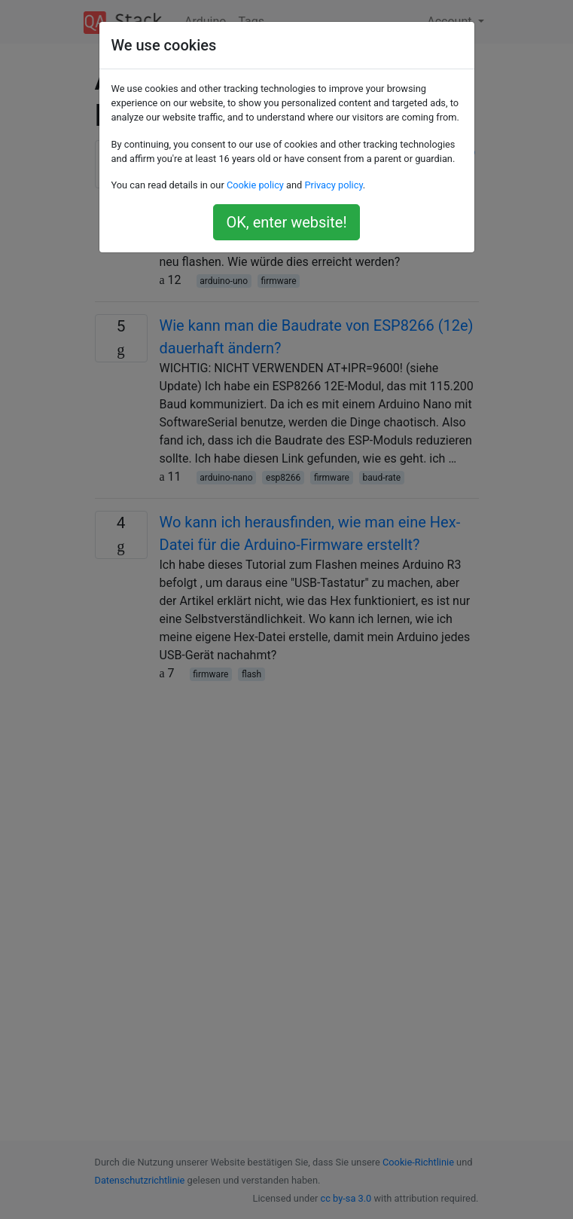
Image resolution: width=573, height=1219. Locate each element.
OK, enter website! (286, 222)
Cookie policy (255, 185)
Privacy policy (333, 185)
